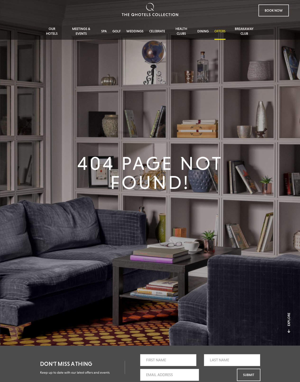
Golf (116, 31)
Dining (203, 31)
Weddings (134, 31)
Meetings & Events (81, 31)
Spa (104, 31)
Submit (248, 375)
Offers (220, 31)
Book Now (274, 10)
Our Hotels (52, 31)
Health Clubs (181, 31)
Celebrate (157, 31)
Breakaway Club (244, 31)
